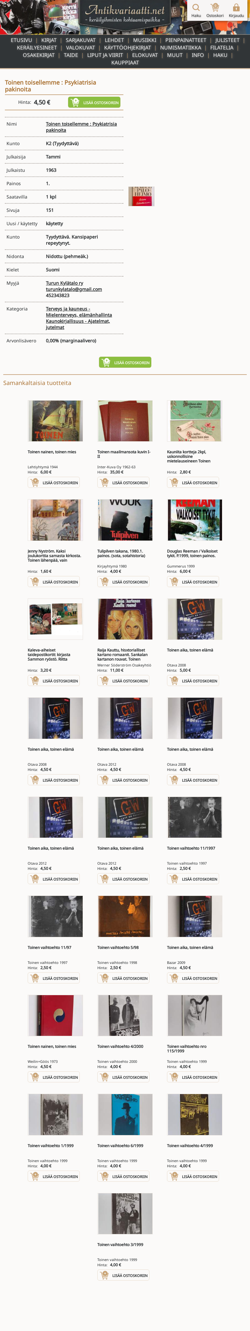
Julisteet (227, 40)
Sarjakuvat (81, 40)
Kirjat (49, 40)
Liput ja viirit (105, 55)
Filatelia (221, 47)
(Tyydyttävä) (65, 143)
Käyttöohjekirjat (127, 47)
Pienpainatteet (185, 40)
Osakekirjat (39, 55)
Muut (175, 55)
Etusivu (21, 40)
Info (198, 55)
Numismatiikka (180, 47)
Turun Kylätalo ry (64, 283)
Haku (220, 55)
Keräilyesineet (37, 47)
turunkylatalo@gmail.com (74, 289)
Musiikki (144, 40)
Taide (71, 55)
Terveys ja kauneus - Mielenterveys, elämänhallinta (79, 312)
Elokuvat (145, 55)
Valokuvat (80, 47)
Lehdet (114, 40)
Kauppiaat (125, 62)
